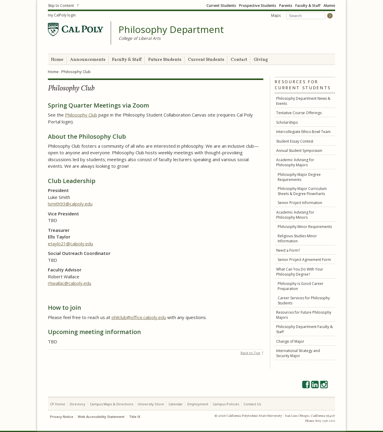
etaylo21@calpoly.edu (70, 244)
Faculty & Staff (307, 5)
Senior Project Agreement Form (304, 259)
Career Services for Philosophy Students (304, 300)
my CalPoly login (62, 15)
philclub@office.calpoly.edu (139, 317)
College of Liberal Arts (139, 38)
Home (57, 60)
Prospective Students (257, 5)
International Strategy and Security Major (298, 353)
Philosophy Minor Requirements (305, 226)
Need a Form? (288, 250)
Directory (77, 404)
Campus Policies (226, 404)
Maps (276, 15)
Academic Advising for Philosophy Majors (295, 162)
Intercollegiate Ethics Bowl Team (303, 131)
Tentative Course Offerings (299, 112)
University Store (151, 404)
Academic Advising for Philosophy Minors (295, 215)
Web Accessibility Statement (101, 416)
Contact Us (252, 404)
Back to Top (250, 353)
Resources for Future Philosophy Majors (303, 315)
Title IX (134, 416)
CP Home (57, 404)
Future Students (164, 60)
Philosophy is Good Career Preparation (300, 286)
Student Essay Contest (294, 141)
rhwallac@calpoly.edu (69, 283)
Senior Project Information (300, 202)
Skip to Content (61, 5)
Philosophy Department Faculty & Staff (304, 329)
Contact (239, 60)
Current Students (221, 5)
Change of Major (290, 341)
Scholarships (287, 122)
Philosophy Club (81, 115)
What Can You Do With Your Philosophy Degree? (299, 272)
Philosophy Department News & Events (303, 101)
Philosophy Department (171, 29)
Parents (285, 5)
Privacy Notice (61, 416)
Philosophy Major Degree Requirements (299, 177)
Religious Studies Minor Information (297, 238)
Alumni (329, 5)
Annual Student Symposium (299, 150)
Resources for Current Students (303, 85)
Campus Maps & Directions (111, 404)
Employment (197, 404)
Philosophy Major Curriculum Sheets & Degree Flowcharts (302, 191)
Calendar (175, 404)
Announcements (87, 60)
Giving (261, 60)
